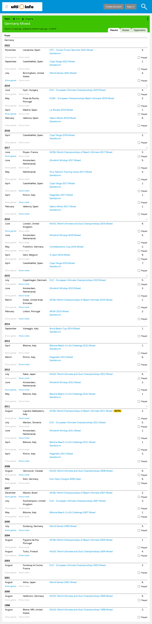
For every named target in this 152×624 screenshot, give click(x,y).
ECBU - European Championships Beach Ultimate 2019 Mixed (82, 98)
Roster (125, 30)
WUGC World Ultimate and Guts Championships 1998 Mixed (81, 609)
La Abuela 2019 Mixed (61, 110)
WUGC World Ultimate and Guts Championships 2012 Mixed (81, 374)
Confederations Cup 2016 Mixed (66, 246)
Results (114, 30)
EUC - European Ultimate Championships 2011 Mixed (78, 422)
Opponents (139, 30)
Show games (10, 57)
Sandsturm (55, 53)
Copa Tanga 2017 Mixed (62, 183)
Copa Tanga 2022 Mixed (62, 61)
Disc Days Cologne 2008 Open (65, 479)
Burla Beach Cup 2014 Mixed (65, 328)
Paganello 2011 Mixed (61, 453)
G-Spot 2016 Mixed (60, 255)
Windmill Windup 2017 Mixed (65, 160)
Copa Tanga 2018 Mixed (62, 135)
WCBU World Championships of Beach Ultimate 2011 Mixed (81, 411)
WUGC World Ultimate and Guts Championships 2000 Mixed (81, 596)
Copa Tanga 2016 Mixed (62, 263)
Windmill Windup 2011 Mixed (65, 430)
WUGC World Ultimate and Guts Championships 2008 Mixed (81, 471)
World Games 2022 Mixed (63, 73)
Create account (114, 6)
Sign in (130, 6)
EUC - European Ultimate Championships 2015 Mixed (78, 280)
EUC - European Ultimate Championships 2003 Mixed (78, 565)
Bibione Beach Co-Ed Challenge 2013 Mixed (72, 345)
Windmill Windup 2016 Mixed (65, 235)
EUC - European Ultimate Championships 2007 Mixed (78, 501)
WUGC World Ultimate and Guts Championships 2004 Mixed (81, 551)
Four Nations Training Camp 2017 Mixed (71, 172)
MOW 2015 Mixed (59, 311)
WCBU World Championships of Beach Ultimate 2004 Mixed (81, 540)
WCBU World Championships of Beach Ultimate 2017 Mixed (81, 152)
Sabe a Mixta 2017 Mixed (63, 206)
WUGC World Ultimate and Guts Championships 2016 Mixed (81, 223)
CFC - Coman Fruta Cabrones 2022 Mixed (71, 50)
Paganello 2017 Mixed (61, 195)
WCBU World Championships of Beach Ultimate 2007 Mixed (81, 492)
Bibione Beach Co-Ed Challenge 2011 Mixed (72, 442)
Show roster (24, 57)
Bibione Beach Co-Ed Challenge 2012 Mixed (72, 394)
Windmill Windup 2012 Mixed (65, 382)
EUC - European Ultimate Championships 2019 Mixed (78, 90)
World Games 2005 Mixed (63, 526)
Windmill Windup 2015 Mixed (65, 288)
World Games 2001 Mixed (63, 582)
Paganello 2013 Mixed (61, 357)
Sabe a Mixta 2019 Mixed (63, 118)
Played (142, 58)
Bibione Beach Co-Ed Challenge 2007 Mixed (72, 512)
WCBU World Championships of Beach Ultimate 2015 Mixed (81, 300)
